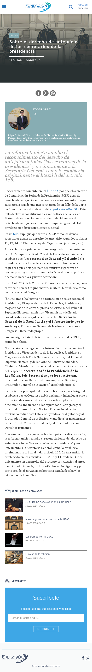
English (83, 8)
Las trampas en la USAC (39, 536)
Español (83, 5)
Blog (14, 35)
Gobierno (33, 60)
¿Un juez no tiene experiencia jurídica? (48, 502)
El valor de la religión (37, 554)
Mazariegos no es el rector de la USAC (47, 519)
